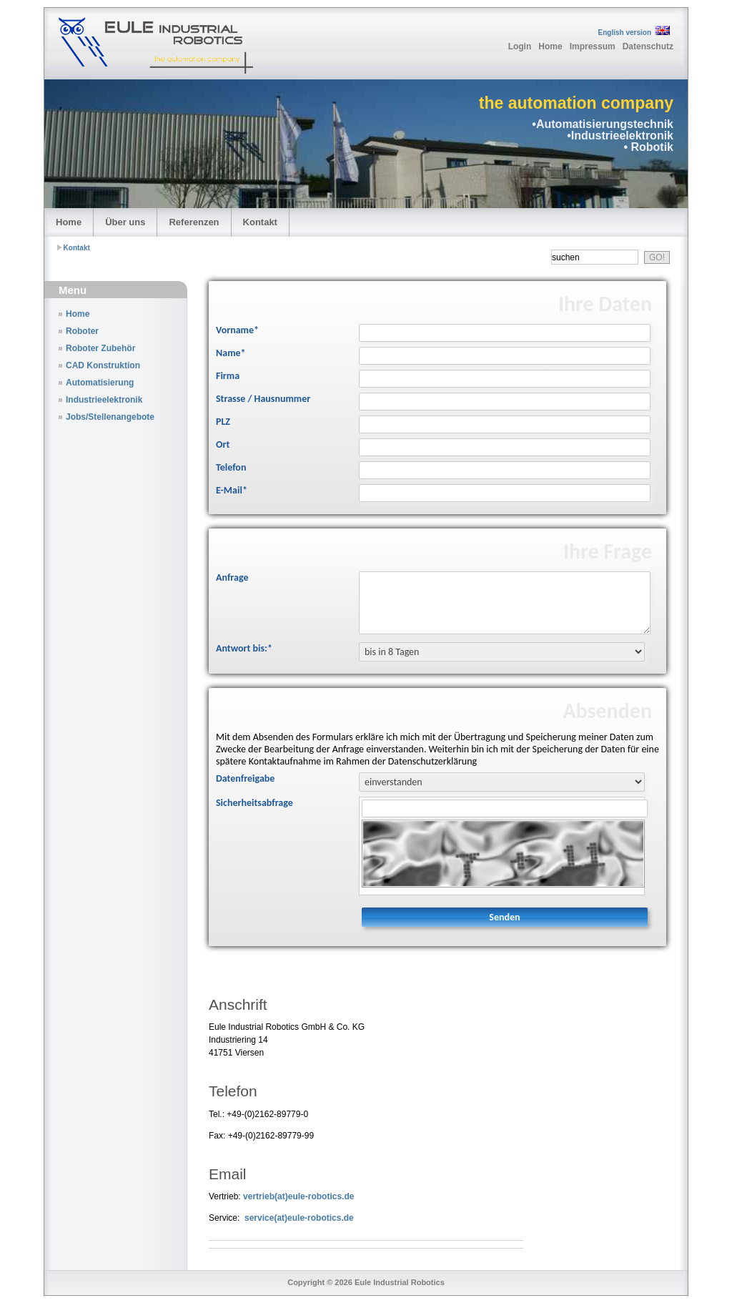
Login (520, 46)
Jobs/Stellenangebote (110, 417)
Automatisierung (100, 383)
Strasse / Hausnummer (263, 399)
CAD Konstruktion (103, 365)
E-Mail (231, 490)
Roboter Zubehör (100, 348)
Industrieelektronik (104, 400)
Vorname (237, 330)
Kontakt (260, 222)
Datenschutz (648, 46)
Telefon (231, 467)
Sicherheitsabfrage (254, 803)
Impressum (592, 46)
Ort (222, 444)
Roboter (82, 331)
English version (624, 32)
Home (550, 46)
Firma (227, 376)
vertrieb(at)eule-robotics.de (298, 1196)
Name (231, 353)
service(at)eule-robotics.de (299, 1218)
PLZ (223, 422)
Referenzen (194, 222)
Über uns (125, 222)
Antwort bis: (244, 648)
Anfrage (232, 577)
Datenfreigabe (245, 778)
